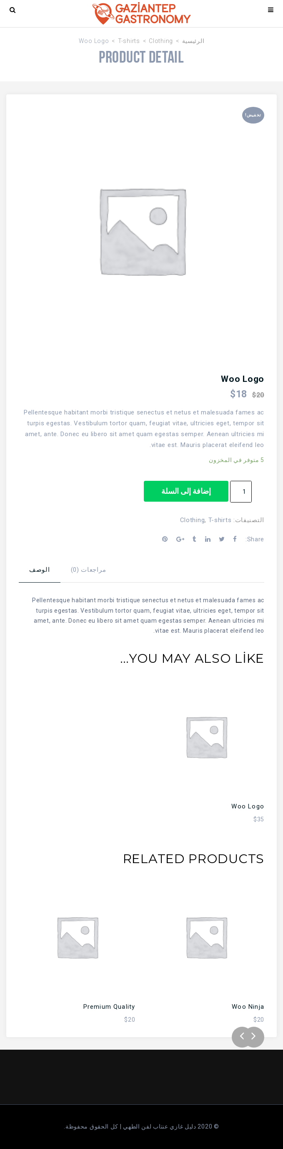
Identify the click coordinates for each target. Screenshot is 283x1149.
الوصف (39, 569)
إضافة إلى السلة (186, 491)
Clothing (161, 41)
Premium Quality (109, 1006)
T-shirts (129, 41)
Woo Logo (247, 806)
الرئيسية (193, 41)
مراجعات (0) (88, 569)
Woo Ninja (248, 1006)
